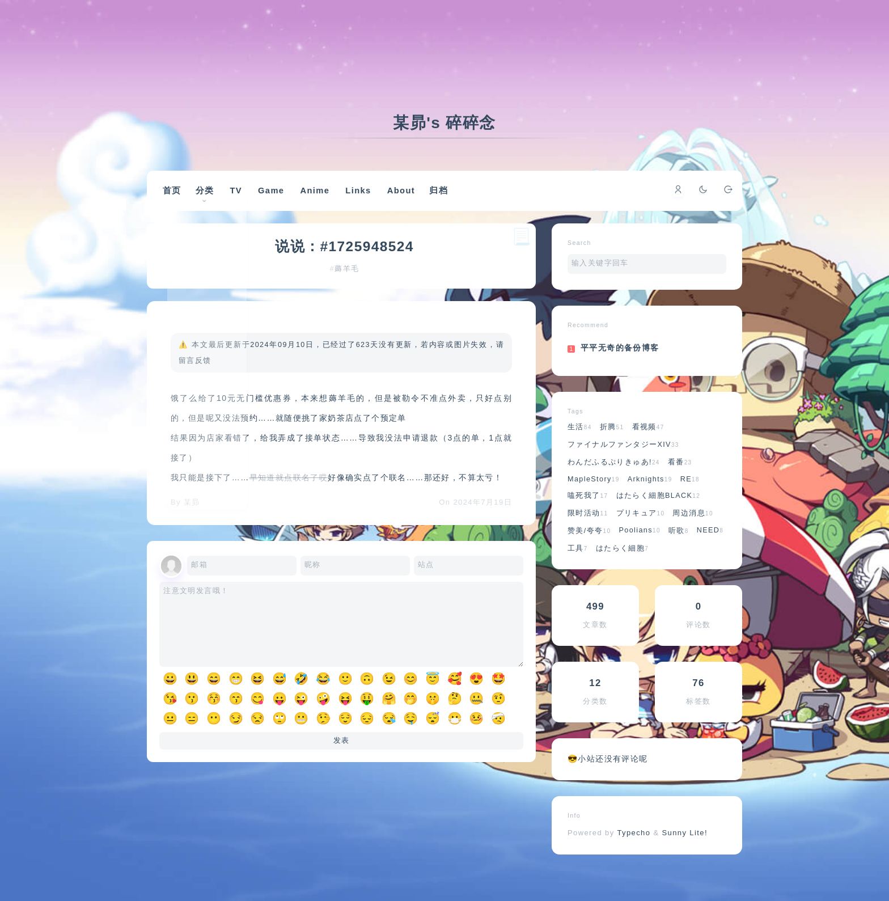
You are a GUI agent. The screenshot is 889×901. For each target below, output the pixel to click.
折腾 (612, 442)
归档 (450, 196)
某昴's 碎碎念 (444, 123)
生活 (580, 442)
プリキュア (640, 528)
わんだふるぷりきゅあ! (614, 477)
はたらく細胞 (622, 563)
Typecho (634, 847)
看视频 (648, 442)
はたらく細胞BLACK (658, 510)
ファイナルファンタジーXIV (623, 459)
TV (246, 196)
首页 (180, 196)
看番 (680, 477)
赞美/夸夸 (589, 545)
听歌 (678, 545)
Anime (325, 196)
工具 (578, 563)
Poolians (639, 545)
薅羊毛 (348, 287)
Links (368, 196)
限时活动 (588, 528)
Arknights (650, 494)
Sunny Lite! (684, 847)
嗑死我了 (588, 510)
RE (690, 494)
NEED (710, 545)
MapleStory (594, 494)
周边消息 (692, 528)
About (411, 196)
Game (281, 196)
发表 (341, 768)
